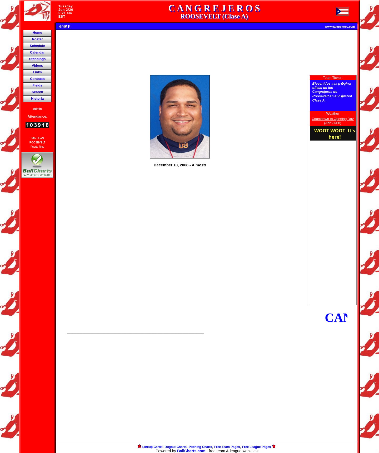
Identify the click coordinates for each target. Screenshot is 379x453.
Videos (37, 66)
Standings (37, 59)
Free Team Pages (227, 447)
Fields (37, 85)
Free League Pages (256, 447)
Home (37, 33)
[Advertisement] (37, 270)
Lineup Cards (152, 447)
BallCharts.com (191, 451)
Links (37, 72)
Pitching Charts (200, 447)
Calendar (37, 52)
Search (37, 92)
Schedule (37, 46)
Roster (37, 39)
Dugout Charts (176, 447)
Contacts (37, 79)
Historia (37, 98)
